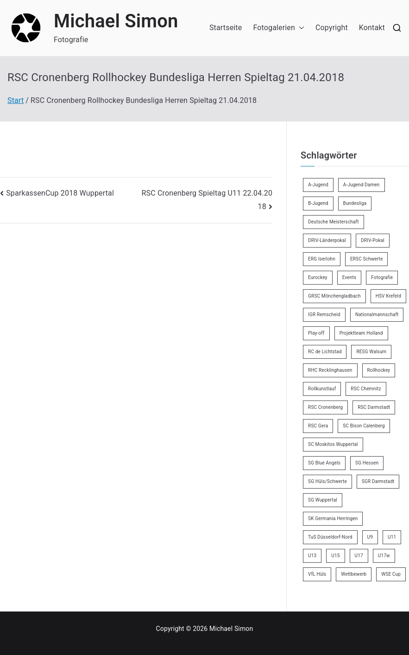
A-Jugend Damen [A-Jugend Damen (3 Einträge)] (361, 184)
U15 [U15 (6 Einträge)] (335, 555)
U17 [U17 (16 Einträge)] (359, 555)
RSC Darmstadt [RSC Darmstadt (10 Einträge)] (374, 407)
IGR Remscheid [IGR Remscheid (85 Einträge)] (324, 314)
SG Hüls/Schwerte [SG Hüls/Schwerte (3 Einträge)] (327, 481)
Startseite (225, 27)
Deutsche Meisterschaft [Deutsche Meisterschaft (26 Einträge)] (333, 221)
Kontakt (372, 27)
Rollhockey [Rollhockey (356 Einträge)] (378, 370)
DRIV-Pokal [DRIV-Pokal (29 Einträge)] (372, 240)
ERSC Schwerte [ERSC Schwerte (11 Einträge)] (366, 258)
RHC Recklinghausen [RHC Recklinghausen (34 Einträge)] (330, 370)
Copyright (331, 27)
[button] (299, 28)
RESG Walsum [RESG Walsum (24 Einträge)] (371, 351)
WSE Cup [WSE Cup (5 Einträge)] (391, 574)
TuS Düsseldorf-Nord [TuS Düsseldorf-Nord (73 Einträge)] (330, 537)
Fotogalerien (278, 28)
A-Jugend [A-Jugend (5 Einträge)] (318, 184)
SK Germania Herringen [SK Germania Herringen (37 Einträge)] (333, 518)
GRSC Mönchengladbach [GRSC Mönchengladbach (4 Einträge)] (334, 296)
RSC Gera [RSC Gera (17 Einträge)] (318, 425)
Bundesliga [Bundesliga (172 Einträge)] (355, 203)
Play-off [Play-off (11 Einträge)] (316, 333)
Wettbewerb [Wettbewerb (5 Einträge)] (353, 574)
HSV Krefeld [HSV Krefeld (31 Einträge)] (388, 296)
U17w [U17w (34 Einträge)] (384, 555)
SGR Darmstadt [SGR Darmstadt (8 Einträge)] (378, 481)
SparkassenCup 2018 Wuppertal (60, 193)
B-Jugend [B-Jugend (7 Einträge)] (318, 203)
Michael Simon (116, 21)
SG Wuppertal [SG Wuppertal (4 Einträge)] (322, 499)
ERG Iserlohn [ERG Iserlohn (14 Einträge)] (321, 258)
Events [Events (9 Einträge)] (349, 277)
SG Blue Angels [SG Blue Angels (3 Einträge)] (324, 462)
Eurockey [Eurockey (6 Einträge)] (317, 277)
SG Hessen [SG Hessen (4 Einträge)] (366, 462)
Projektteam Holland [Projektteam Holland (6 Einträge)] (361, 333)
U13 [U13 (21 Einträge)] (312, 555)
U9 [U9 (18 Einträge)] (370, 537)
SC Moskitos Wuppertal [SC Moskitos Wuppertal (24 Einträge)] (333, 444)
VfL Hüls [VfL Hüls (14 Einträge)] (317, 574)
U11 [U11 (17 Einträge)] (392, 537)
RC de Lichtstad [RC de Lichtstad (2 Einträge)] (324, 351)
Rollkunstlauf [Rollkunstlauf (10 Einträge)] (322, 388)
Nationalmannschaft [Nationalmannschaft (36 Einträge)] (377, 314)
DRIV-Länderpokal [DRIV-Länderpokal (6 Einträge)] (327, 240)
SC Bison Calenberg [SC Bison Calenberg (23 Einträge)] (363, 425)
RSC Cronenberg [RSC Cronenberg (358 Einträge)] (325, 407)
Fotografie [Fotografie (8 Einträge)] (382, 277)
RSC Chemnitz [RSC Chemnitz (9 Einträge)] (366, 388)
